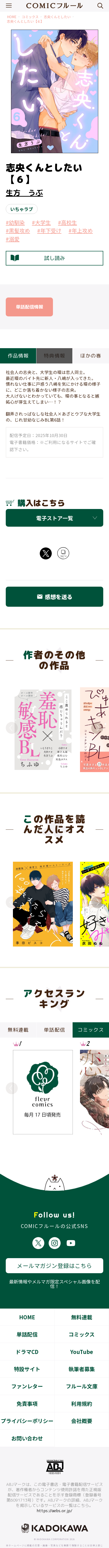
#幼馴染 (15, 222)
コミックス (30, 17)
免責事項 (27, 1386)
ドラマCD (27, 1334)
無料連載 (81, 1300)
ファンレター (27, 1369)
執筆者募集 (82, 1351)
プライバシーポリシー (27, 1403)
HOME (12, 17)
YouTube (81, 1334)
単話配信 (27, 1317)
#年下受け (49, 230)
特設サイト (27, 1351)
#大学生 (41, 222)
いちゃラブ (21, 209)
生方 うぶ (24, 193)
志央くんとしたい (57, 17)
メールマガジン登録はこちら (54, 1248)
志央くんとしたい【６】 (25, 21)
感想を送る (54, 597)
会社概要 (81, 1403)
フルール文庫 (82, 1369)
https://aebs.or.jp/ (54, 1493)
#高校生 (67, 222)
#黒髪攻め (18, 230)
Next (97, 728)
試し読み (38, 258)
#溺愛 (12, 239)
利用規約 (81, 1386)
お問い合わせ (27, 1420)
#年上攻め (81, 230)
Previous (12, 728)
